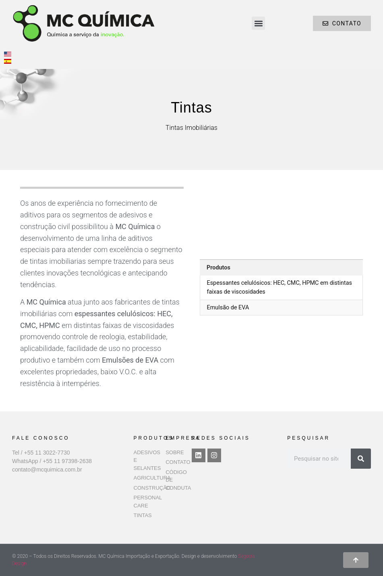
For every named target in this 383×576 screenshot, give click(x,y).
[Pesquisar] (361, 459)
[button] (258, 23)
